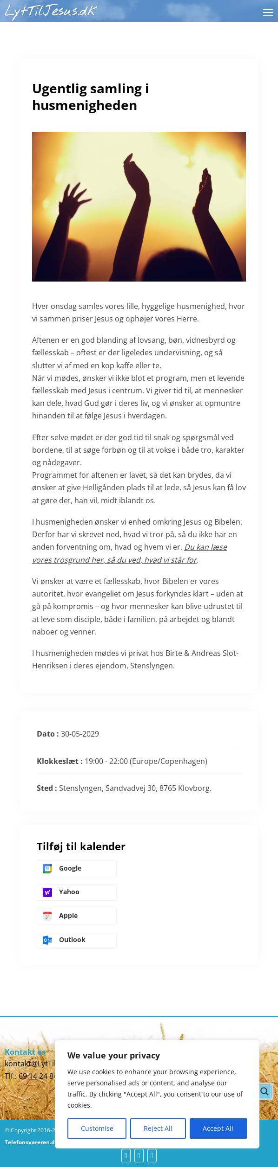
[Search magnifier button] (264, 1091)
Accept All (218, 1128)
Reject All (158, 1128)
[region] (157, 1094)
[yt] (139, 1155)
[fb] (126, 1155)
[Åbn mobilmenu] (268, 12)
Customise (97, 1128)
